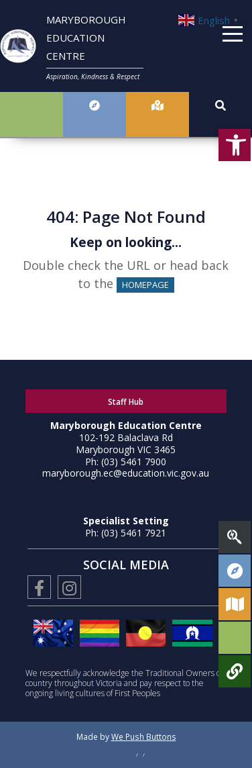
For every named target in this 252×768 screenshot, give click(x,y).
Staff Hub (125, 401)
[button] (234, 145)
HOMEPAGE (145, 285)
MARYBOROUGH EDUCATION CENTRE (86, 37)
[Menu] (233, 36)
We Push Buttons (143, 736)
